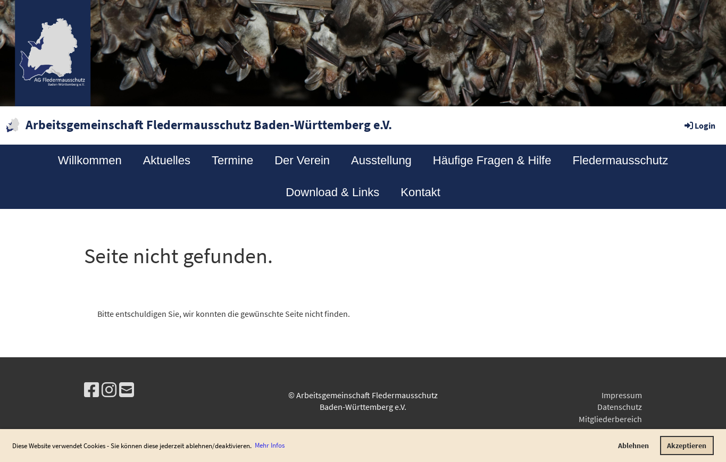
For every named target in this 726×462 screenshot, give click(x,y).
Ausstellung (381, 160)
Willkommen (90, 160)
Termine (232, 160)
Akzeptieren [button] (686, 445)
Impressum (622, 395)
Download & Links (332, 192)
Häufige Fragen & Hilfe (492, 160)
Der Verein (302, 160)
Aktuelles (166, 160)
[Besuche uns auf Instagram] (109, 390)
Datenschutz (619, 406)
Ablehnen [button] (633, 445)
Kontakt (420, 192)
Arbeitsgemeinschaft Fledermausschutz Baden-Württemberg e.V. (209, 124)
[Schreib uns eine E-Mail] (126, 390)
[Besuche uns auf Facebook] (91, 390)
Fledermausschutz (620, 160)
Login (699, 125)
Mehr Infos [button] (270, 445)
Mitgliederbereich (610, 419)
